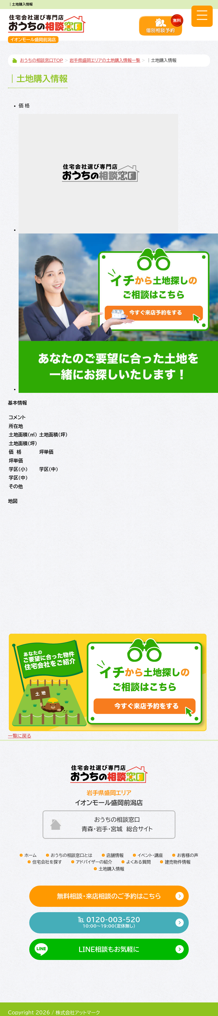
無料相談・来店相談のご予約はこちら (109, 883)
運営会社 (67, 1006)
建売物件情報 (177, 849)
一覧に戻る (18, 723)
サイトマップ (95, 1006)
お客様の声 (187, 842)
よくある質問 (138, 849)
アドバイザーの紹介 (94, 849)
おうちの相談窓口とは (71, 842)
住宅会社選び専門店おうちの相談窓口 (47, 24)
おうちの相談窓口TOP (41, 60)
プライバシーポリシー (30, 1006)
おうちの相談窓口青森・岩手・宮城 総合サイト (117, 811)
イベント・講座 (150, 842)
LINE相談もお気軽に (108, 936)
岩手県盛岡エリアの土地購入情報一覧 (105, 60)
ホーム (30, 842)
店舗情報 (115, 842)
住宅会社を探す (47, 849)
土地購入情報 (111, 855)
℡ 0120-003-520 (109, 909)
